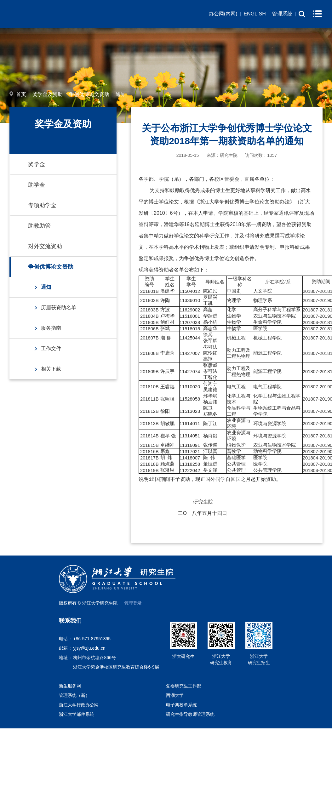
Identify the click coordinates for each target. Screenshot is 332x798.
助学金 (36, 185)
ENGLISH (254, 13)
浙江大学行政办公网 (79, 704)
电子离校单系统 (181, 704)
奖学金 (36, 164)
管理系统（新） (74, 695)
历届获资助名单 (58, 307)
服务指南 (51, 328)
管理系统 (282, 13)
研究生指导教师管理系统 (190, 714)
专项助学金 (42, 205)
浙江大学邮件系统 (76, 714)
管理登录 (133, 603)
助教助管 (39, 226)
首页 (21, 94)
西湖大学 (175, 695)
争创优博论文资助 (89, 94)
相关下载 (51, 369)
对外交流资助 (45, 246)
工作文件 (51, 348)
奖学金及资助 (47, 94)
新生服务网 (70, 685)
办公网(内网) (223, 13)
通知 (121, 94)
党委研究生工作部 (183, 685)
